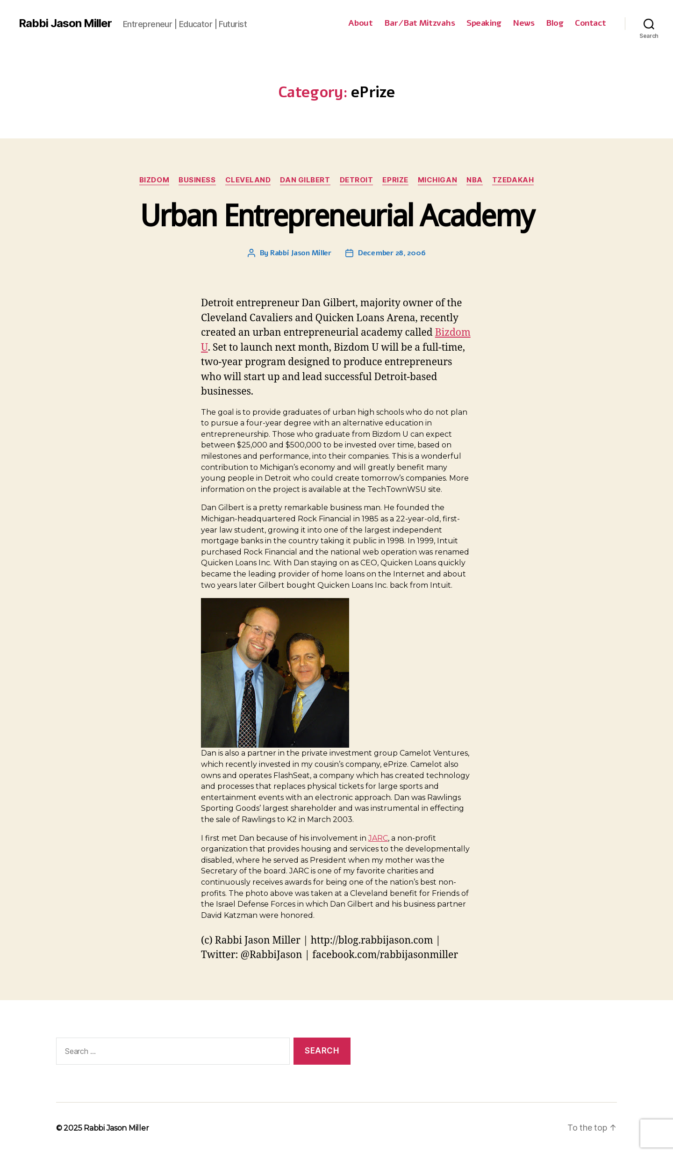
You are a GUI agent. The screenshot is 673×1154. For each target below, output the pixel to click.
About (360, 23)
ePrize (395, 180)
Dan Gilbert (305, 180)
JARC (378, 838)
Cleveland (248, 180)
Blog (554, 23)
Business (197, 180)
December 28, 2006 (391, 253)
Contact (590, 23)
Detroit (356, 180)
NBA (474, 180)
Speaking (483, 23)
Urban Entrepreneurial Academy (337, 215)
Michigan (437, 180)
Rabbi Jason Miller (65, 23)
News (523, 23)
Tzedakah (513, 180)
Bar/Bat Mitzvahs (419, 23)
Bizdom (154, 180)
